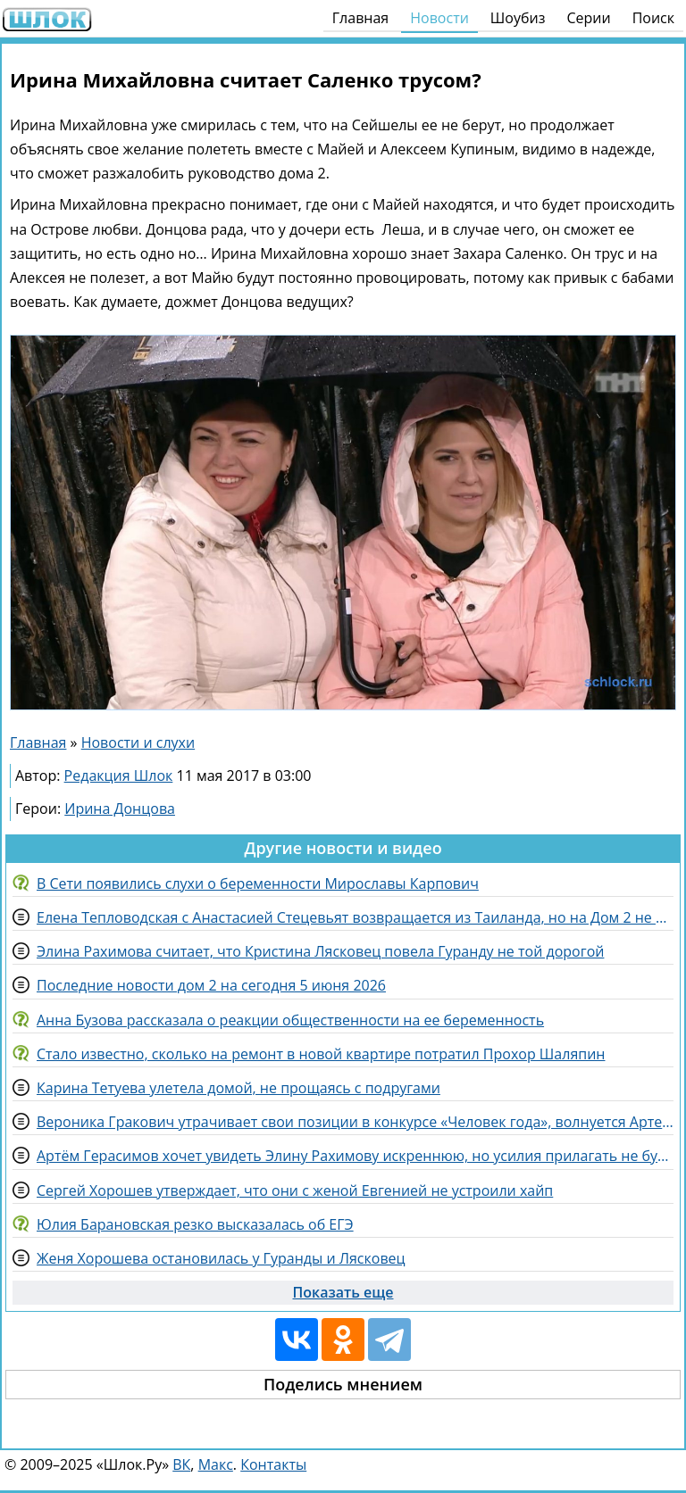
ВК (181, 1464)
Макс (215, 1464)
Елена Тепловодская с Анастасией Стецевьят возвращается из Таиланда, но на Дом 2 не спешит (355, 917)
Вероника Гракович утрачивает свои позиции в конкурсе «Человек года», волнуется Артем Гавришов (355, 1122)
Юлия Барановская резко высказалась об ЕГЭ (195, 1224)
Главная (360, 18)
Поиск (653, 18)
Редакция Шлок (118, 775)
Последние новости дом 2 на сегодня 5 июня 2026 (211, 985)
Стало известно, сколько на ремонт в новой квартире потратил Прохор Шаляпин (321, 1054)
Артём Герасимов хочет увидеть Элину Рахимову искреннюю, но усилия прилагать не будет (355, 1155)
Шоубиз (518, 18)
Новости (439, 18)
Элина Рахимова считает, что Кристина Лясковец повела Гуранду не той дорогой (320, 951)
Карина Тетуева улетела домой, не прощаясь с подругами (238, 1088)
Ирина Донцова (119, 808)
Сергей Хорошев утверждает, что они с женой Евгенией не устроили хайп (295, 1190)
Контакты (273, 1464)
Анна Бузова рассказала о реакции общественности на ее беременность (290, 1020)
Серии (588, 18)
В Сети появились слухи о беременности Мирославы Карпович (258, 883)
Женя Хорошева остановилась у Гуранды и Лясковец (221, 1258)
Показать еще (343, 1292)
